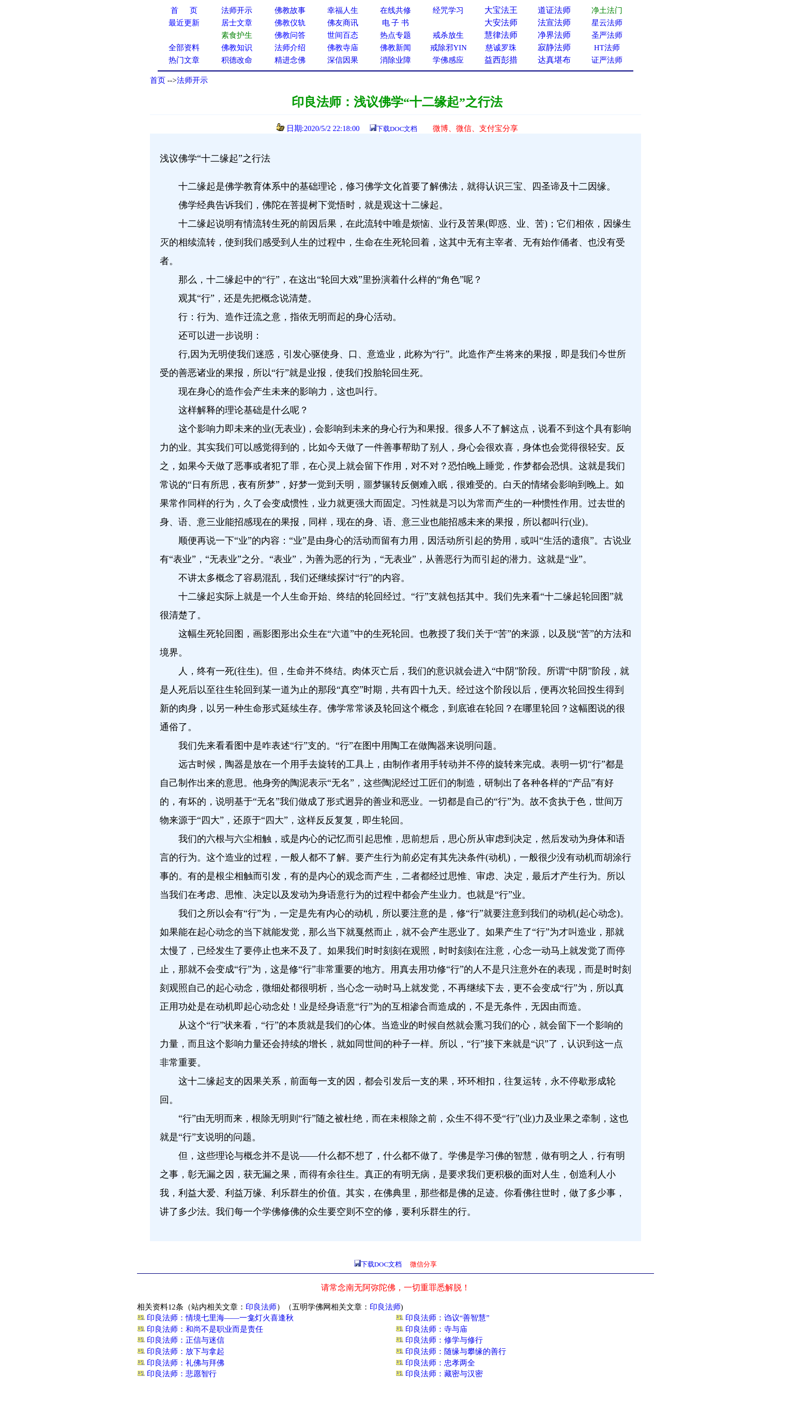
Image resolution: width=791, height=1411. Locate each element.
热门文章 (184, 60)
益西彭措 (501, 59)
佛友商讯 (342, 23)
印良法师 (261, 1307)
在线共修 (395, 10)
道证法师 (554, 10)
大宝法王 (501, 10)
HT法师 (607, 47)
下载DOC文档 (396, 129)
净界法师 (554, 35)
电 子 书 (395, 23)
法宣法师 (554, 22)
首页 (157, 80)
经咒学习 (448, 10)
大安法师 (501, 22)
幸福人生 (342, 10)
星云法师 (606, 23)
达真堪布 (554, 59)
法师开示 (192, 80)
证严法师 (606, 60)
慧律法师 (501, 35)
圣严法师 (606, 35)
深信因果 (342, 60)
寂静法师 (554, 47)
